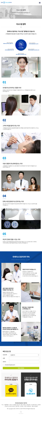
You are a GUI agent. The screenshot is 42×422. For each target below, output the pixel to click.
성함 (4, 358)
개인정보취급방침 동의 (10, 364)
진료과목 (5, 354)
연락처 (4, 361)
